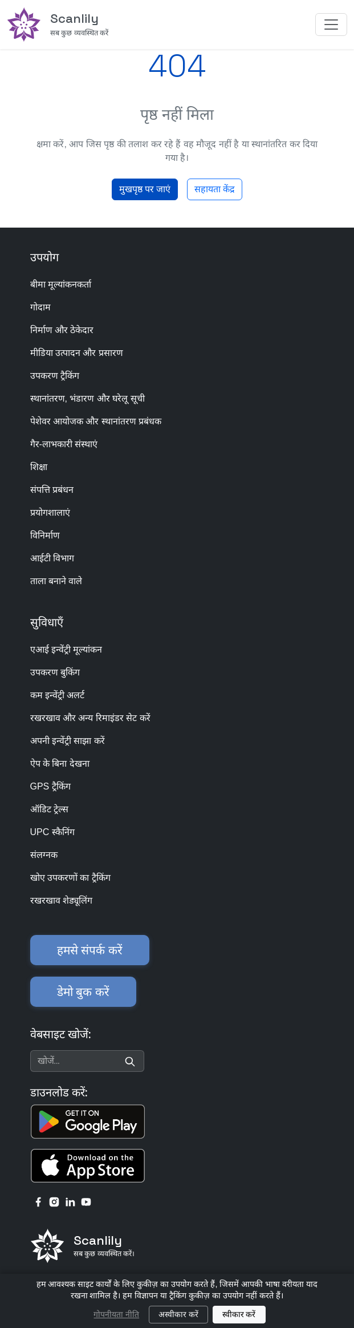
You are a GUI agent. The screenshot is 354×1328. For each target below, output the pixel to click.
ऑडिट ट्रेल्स (49, 809)
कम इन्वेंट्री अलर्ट (57, 695)
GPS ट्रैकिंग (50, 786)
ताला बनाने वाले (56, 581)
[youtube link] (86, 1201)
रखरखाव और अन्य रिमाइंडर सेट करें (90, 718)
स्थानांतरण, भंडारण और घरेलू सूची (87, 398)
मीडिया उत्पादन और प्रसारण (76, 353)
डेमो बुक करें (83, 992)
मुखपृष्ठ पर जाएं (144, 189)
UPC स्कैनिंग (52, 832)
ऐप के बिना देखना (59, 763)
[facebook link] (38, 1201)
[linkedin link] (70, 1201)
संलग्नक (44, 855)
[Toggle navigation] (331, 24)
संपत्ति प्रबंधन (52, 490)
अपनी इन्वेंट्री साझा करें (67, 741)
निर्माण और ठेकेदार (62, 330)
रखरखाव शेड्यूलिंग (61, 900)
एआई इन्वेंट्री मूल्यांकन (66, 649)
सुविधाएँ (46, 622)
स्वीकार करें (239, 1314)
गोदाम (40, 307)
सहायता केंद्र (214, 189)
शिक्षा (38, 467)
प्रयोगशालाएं (50, 512)
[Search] (130, 1061)
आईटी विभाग (52, 558)
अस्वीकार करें (178, 1314)
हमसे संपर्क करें (90, 950)
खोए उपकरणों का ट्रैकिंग (70, 877)
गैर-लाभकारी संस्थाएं (64, 444)
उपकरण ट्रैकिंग (54, 375)
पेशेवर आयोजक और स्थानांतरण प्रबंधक (96, 421)
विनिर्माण (45, 535)
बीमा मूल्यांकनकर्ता (60, 284)
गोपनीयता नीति (116, 1314)
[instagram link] (54, 1201)
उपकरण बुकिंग (55, 672)
